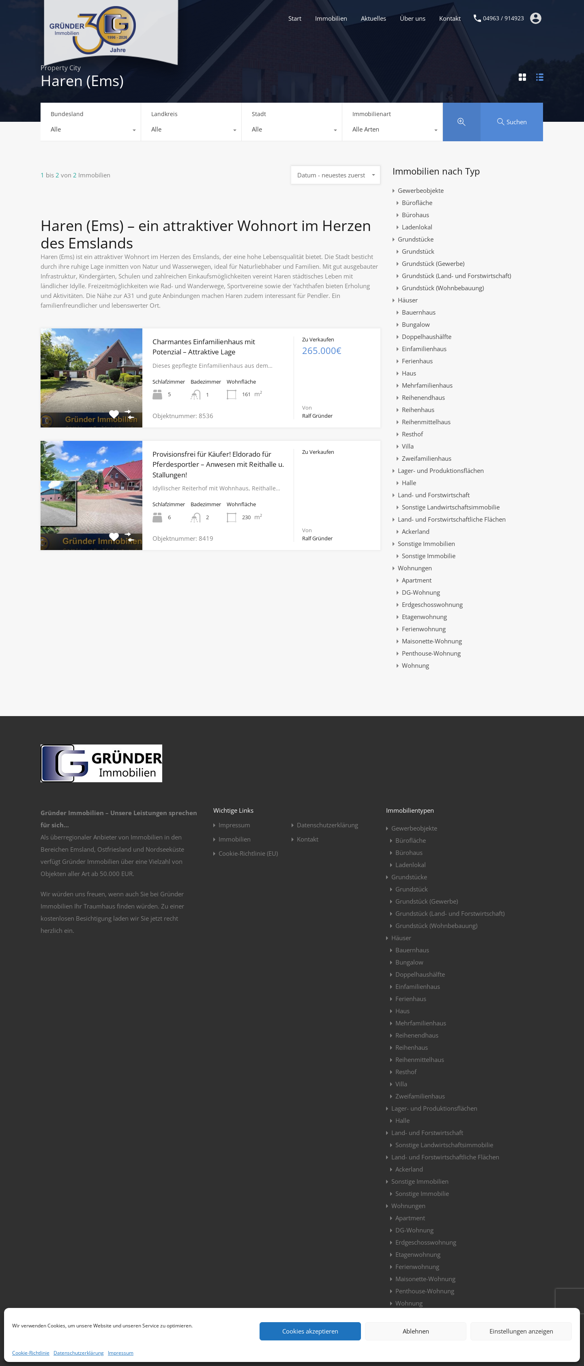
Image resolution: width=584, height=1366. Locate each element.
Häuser (408, 300)
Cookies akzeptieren (310, 1331)
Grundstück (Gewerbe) (433, 263)
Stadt (259, 114)
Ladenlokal (417, 227)
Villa (408, 446)
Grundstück (418, 251)
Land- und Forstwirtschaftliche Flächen (452, 519)
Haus (409, 373)
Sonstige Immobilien (426, 543)
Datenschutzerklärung (79, 1352)
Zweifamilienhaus (426, 458)
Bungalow (416, 324)
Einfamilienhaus (424, 349)
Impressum (120, 1352)
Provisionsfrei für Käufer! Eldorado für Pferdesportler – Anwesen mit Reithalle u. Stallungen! (218, 464)
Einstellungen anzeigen (521, 1331)
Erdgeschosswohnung (432, 604)
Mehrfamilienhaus (427, 385)
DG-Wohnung (421, 592)
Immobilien (331, 18)
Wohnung (415, 665)
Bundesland (67, 114)
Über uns (412, 18)
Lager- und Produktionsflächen (441, 470)
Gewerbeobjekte (421, 190)
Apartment (417, 580)
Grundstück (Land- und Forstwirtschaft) (456, 276)
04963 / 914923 (503, 18)
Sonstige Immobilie (428, 556)
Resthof (412, 434)
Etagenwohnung (424, 617)
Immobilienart (371, 114)
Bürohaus (415, 215)
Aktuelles (373, 18)
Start (294, 18)
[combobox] (91, 131)
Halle (409, 483)
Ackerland (415, 531)
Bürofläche (417, 203)
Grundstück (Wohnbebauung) (443, 288)
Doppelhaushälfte (426, 336)
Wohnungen (415, 568)
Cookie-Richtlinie (30, 1352)
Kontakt (450, 18)
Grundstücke (416, 239)
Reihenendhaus (423, 397)
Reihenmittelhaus (426, 422)
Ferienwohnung (424, 629)
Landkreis (164, 114)
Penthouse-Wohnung (431, 653)
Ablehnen (416, 1331)
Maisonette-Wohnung (432, 641)
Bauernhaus (419, 312)
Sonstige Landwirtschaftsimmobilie (451, 507)
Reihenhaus (418, 410)
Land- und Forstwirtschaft (434, 495)
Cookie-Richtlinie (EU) (248, 853)
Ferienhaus (417, 361)
